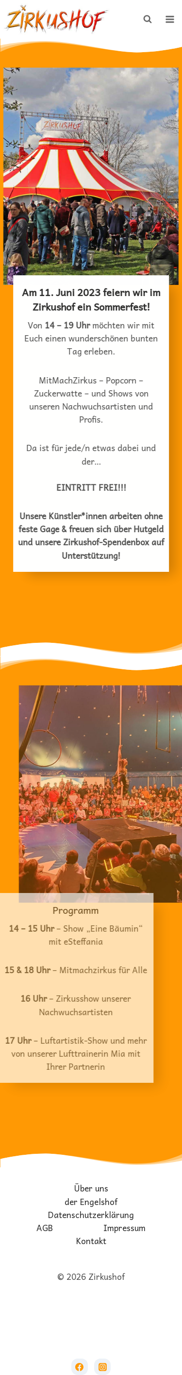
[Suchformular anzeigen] (147, 19)
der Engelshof (91, 1201)
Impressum (124, 1227)
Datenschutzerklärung (91, 1214)
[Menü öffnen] (170, 19)
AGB (44, 1227)
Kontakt (91, 1240)
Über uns (91, 1188)
